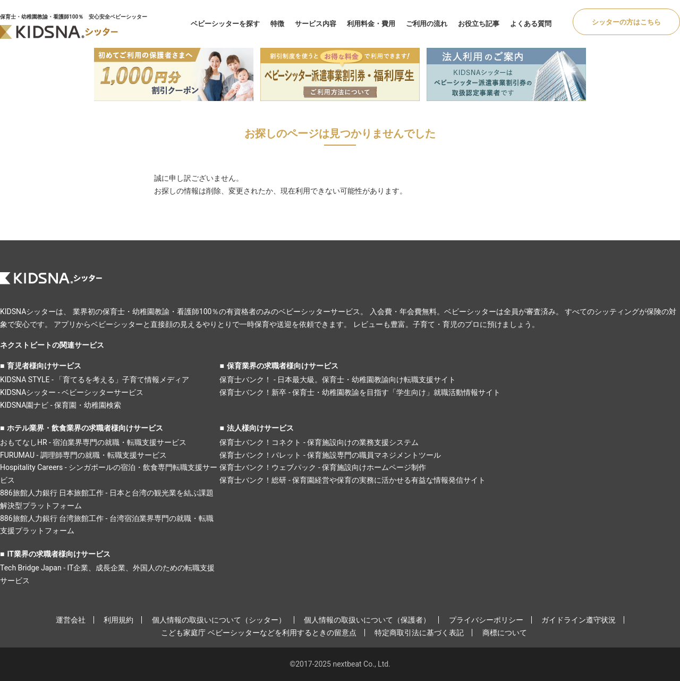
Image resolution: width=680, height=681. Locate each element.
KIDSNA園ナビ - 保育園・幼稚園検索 (60, 405)
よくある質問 (530, 24)
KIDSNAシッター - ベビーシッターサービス (71, 392)
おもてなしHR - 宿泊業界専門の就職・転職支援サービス (93, 442)
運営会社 (71, 620)
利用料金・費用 (371, 24)
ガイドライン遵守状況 (578, 620)
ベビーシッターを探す (225, 24)
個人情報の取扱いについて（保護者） (367, 620)
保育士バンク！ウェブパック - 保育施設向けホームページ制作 (322, 467)
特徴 (277, 24)
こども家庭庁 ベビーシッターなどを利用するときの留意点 (258, 632)
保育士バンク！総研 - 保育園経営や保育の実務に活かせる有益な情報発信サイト (352, 480)
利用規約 (118, 620)
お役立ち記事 (478, 24)
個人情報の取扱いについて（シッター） (219, 620)
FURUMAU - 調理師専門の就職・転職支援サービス (83, 455)
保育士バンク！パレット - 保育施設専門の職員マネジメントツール (330, 455)
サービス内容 (315, 24)
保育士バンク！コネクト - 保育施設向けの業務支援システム (319, 442)
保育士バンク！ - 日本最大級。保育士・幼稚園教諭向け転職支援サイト (337, 379)
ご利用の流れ (426, 24)
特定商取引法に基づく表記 (419, 632)
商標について (504, 632)
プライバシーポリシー (486, 620)
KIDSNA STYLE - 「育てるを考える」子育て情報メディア (94, 379)
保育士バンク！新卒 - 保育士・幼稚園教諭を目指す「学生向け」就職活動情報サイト (359, 392)
